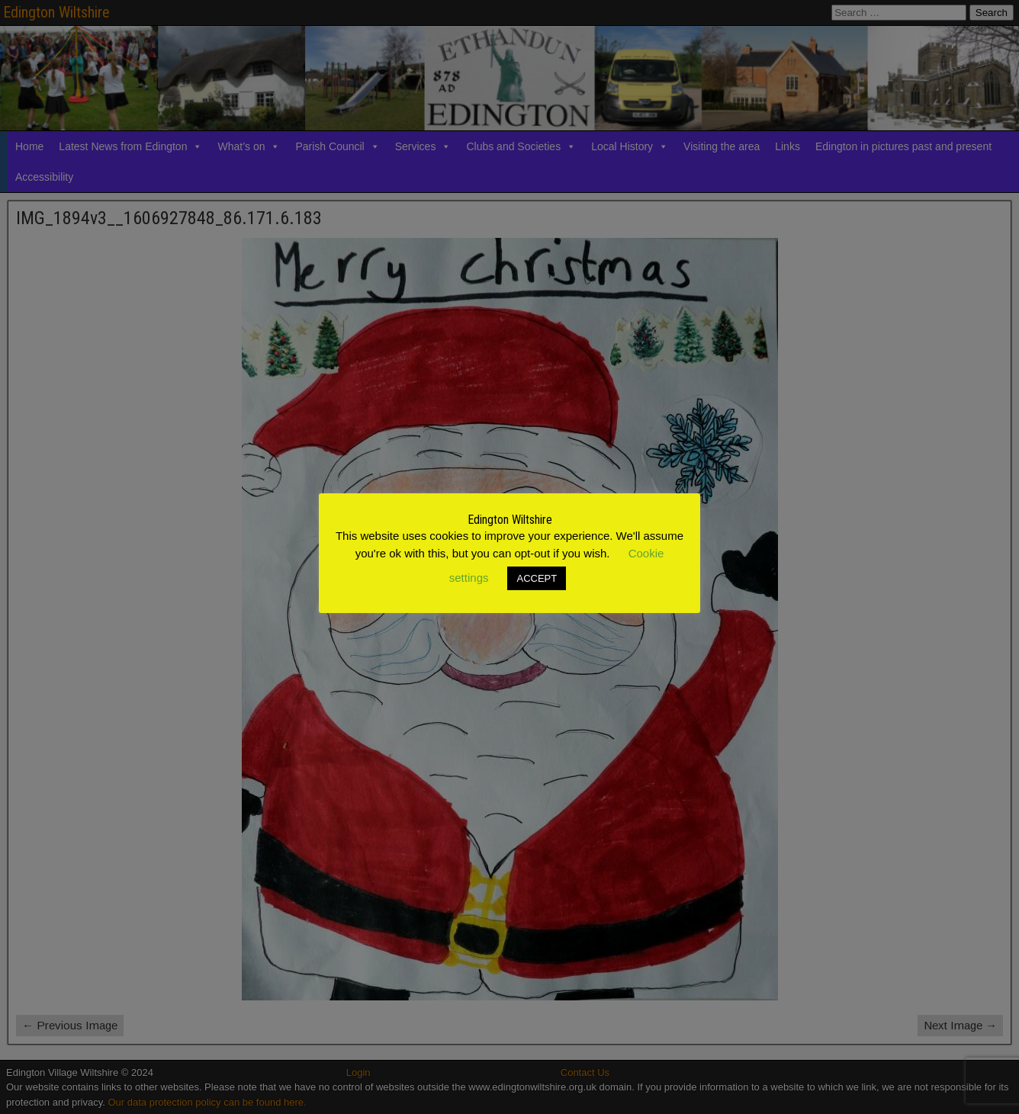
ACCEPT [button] (536, 578)
